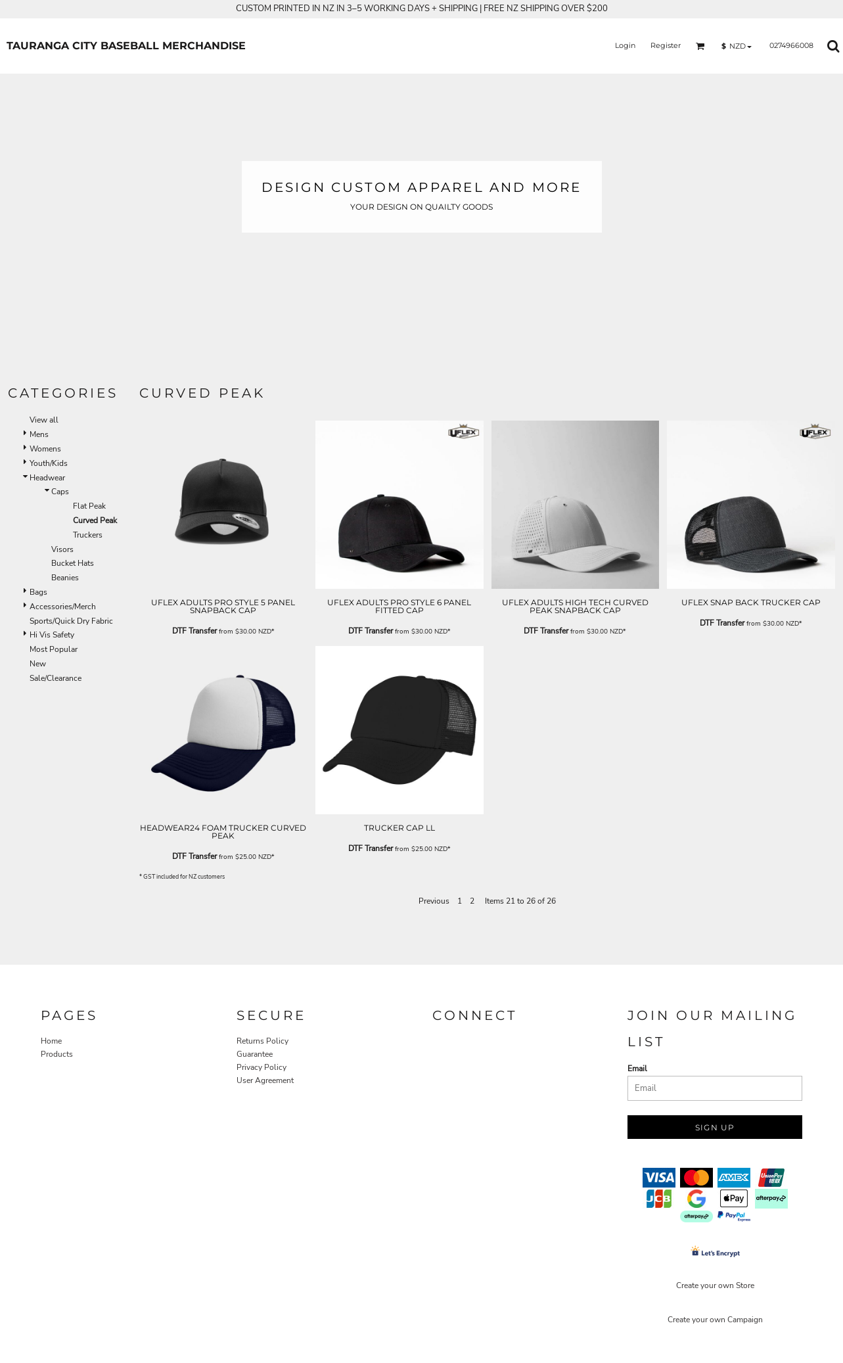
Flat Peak (89, 506)
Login (625, 45)
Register (665, 45)
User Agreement (265, 1080)
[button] (700, 46)
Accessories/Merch (63, 606)
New (38, 663)
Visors (62, 549)
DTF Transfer (194, 631)
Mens (39, 434)
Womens (45, 449)
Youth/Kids (49, 463)
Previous (434, 901)
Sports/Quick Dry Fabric (71, 621)
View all (44, 420)
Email (637, 1068)
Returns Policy (262, 1041)
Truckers (88, 535)
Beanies (65, 577)
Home (51, 1041)
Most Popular (54, 649)
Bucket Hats (72, 563)
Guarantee (255, 1054)
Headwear (47, 478)
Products (57, 1054)
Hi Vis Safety (52, 635)
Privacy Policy (261, 1067)
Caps (60, 491)
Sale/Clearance (55, 678)
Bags (38, 592)
